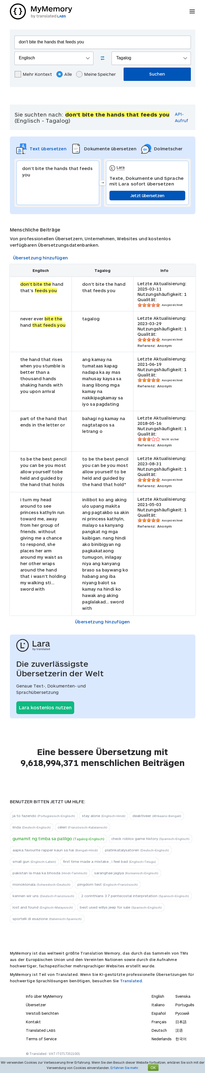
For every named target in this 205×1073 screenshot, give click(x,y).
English (158, 996)
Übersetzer (36, 1004)
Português (184, 1004)
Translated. (131, 981)
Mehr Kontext (33, 74)
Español (159, 1013)
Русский (182, 1013)
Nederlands (162, 1039)
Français (159, 1022)
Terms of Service (41, 1039)
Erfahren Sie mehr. (125, 1068)
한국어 (181, 1039)
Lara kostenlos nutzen (45, 707)
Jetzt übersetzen (147, 195)
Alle (64, 74)
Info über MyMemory (44, 996)
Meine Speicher (96, 74)
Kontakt (33, 1022)
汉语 (179, 1030)
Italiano (158, 1004)
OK (153, 1067)
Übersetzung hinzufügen (40, 257)
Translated (41, 1030)
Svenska (182, 996)
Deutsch (159, 1030)
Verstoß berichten (42, 1013)
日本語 (181, 1022)
